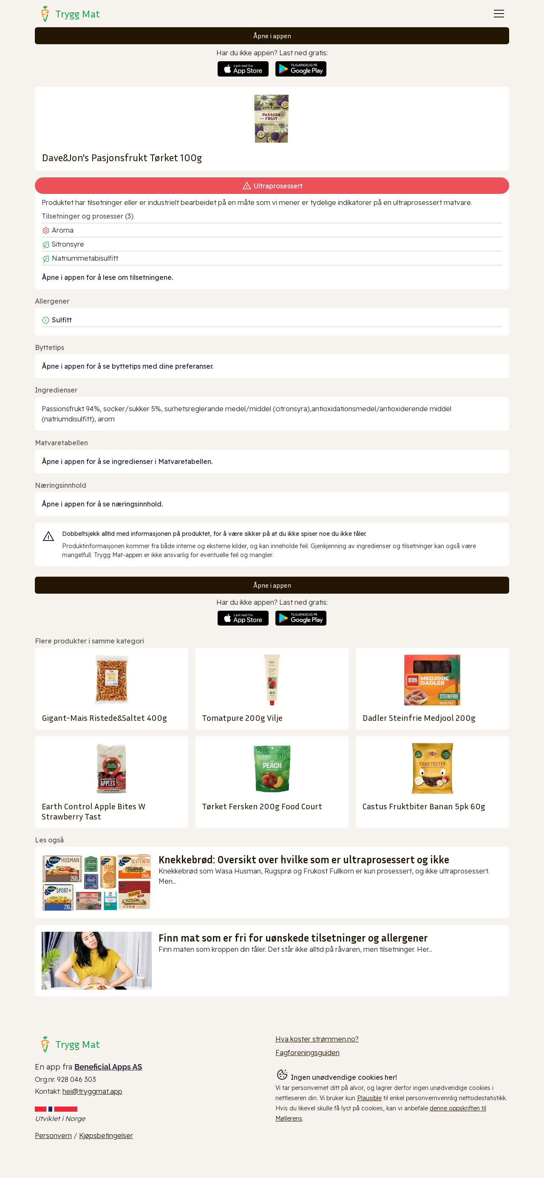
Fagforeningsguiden (307, 1052)
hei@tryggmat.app (92, 1091)
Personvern (53, 1135)
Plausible (369, 1098)
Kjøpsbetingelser (106, 1135)
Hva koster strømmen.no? (317, 1039)
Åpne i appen (272, 35)
